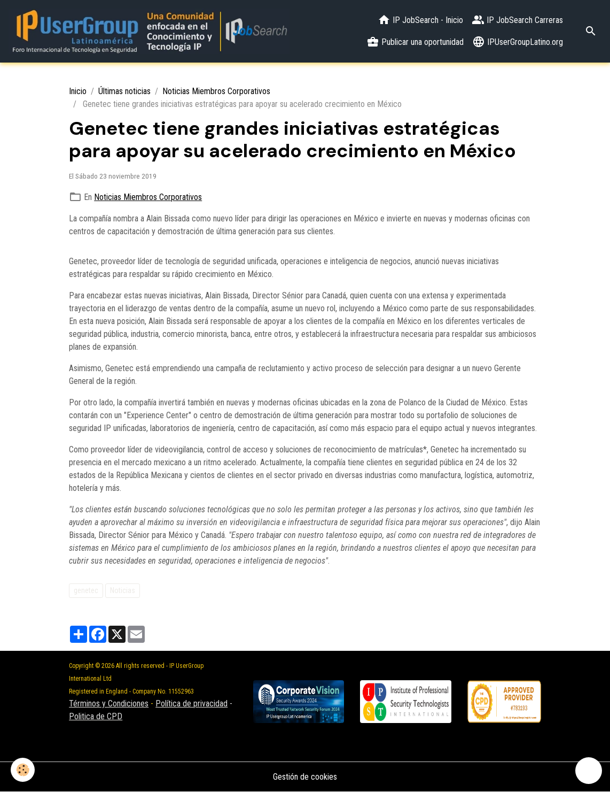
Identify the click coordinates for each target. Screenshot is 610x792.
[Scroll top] (588, 770)
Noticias (122, 590)
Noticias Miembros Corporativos (216, 91)
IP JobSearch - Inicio (420, 19)
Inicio (78, 91)
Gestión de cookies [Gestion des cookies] (305, 777)
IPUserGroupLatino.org (517, 41)
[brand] (149, 31)
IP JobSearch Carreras (517, 19)
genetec (86, 590)
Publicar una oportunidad (415, 41)
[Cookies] (23, 770)
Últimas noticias (124, 91)
